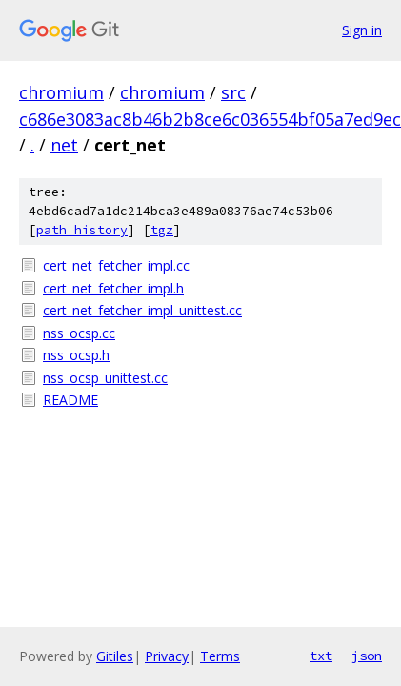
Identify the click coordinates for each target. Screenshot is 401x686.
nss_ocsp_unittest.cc (105, 378)
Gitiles (114, 656)
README (70, 400)
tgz (161, 230)
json (366, 655)
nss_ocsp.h (76, 355)
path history (82, 230)
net (64, 144)
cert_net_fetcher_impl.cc (116, 265)
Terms (220, 656)
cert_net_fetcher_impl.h (113, 288)
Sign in (362, 30)
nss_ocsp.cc (79, 333)
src (233, 92)
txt (321, 655)
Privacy (167, 656)
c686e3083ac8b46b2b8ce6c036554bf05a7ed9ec (210, 119)
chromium (61, 92)
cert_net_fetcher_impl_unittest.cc (142, 310)
